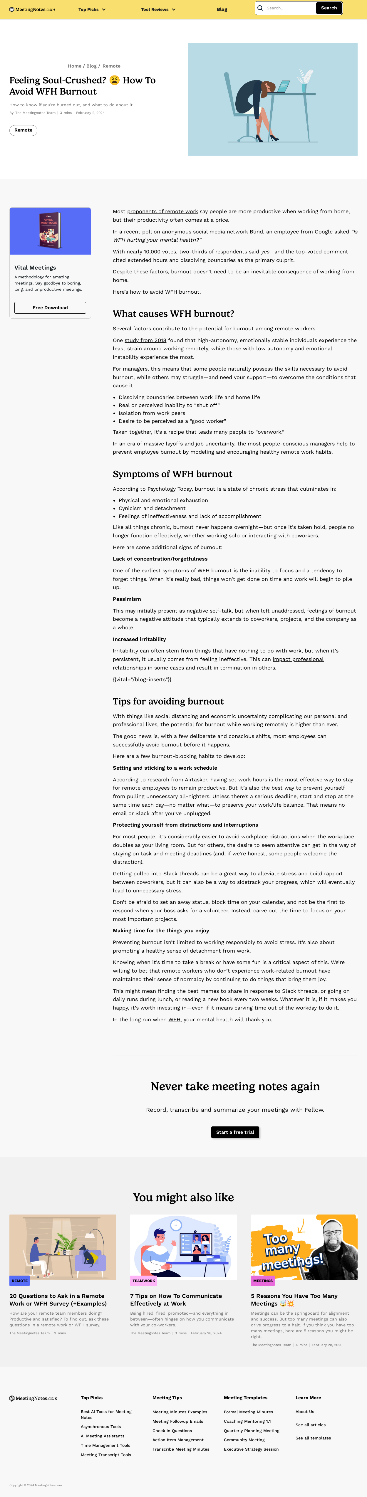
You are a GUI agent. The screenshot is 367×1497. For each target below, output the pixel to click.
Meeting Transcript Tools (106, 1454)
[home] (32, 9)
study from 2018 (145, 340)
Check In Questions (172, 1430)
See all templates (313, 1438)
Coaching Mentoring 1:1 (247, 1421)
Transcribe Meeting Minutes (181, 1449)
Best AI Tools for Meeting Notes (106, 1414)
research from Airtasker (177, 779)
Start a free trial (235, 1132)
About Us (305, 1411)
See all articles (311, 1424)
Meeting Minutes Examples (180, 1411)
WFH (174, 1019)
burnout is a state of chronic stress (240, 489)
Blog (222, 9)
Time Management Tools (105, 1445)
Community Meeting (244, 1439)
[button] (95, 9)
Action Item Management (178, 1439)
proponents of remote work (162, 211)
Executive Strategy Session (251, 1449)
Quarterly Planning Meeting (251, 1430)
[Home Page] (33, 1398)
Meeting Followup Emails (178, 1421)
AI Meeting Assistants (102, 1436)
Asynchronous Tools (101, 1426)
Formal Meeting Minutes (248, 1411)
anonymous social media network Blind (212, 231)
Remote (111, 66)
